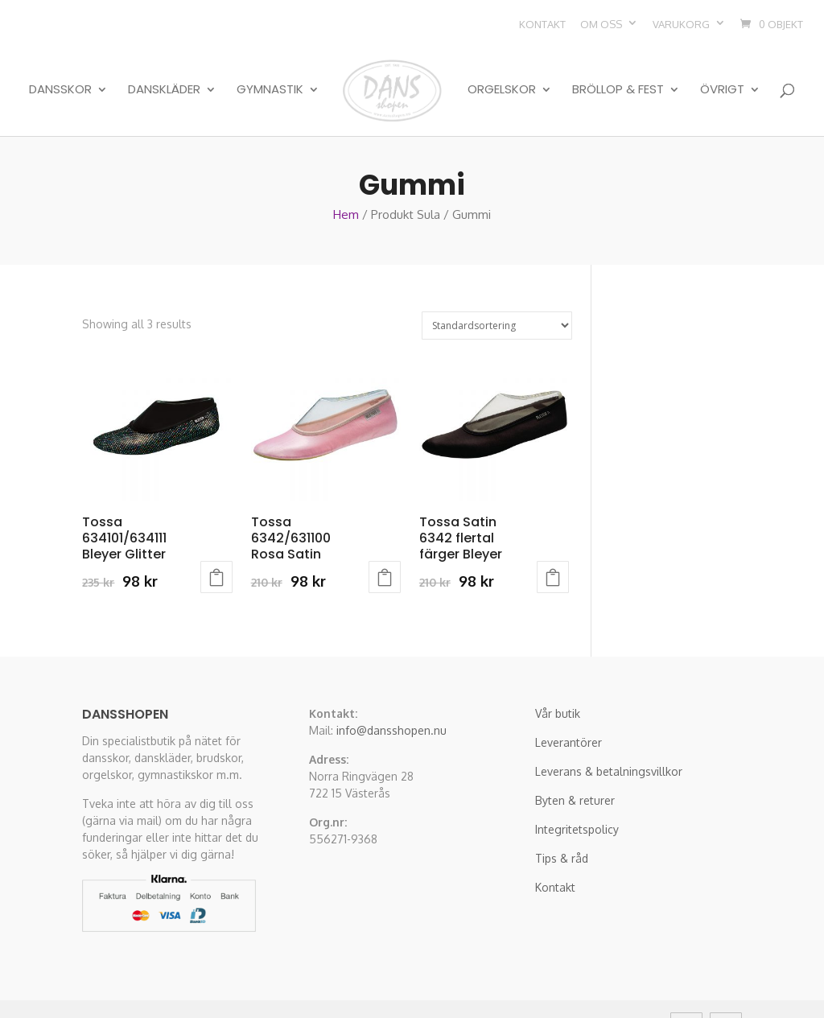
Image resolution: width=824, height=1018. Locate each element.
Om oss (601, 24)
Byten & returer (575, 762)
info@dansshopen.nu (391, 692)
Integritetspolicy (577, 791)
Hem (346, 175)
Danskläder (164, 74)
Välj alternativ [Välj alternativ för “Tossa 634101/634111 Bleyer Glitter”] (216, 538)
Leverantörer (568, 704)
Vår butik (557, 675)
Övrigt (722, 74)
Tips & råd (561, 819)
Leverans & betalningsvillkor (608, 733)
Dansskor (60, 74)
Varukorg (681, 24)
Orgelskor (502, 74)
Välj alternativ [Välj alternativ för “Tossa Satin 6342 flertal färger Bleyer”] (553, 538)
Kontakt (542, 24)
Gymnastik (270, 74)
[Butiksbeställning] (497, 287)
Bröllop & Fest (618, 74)
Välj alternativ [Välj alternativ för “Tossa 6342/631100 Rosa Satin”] (385, 538)
